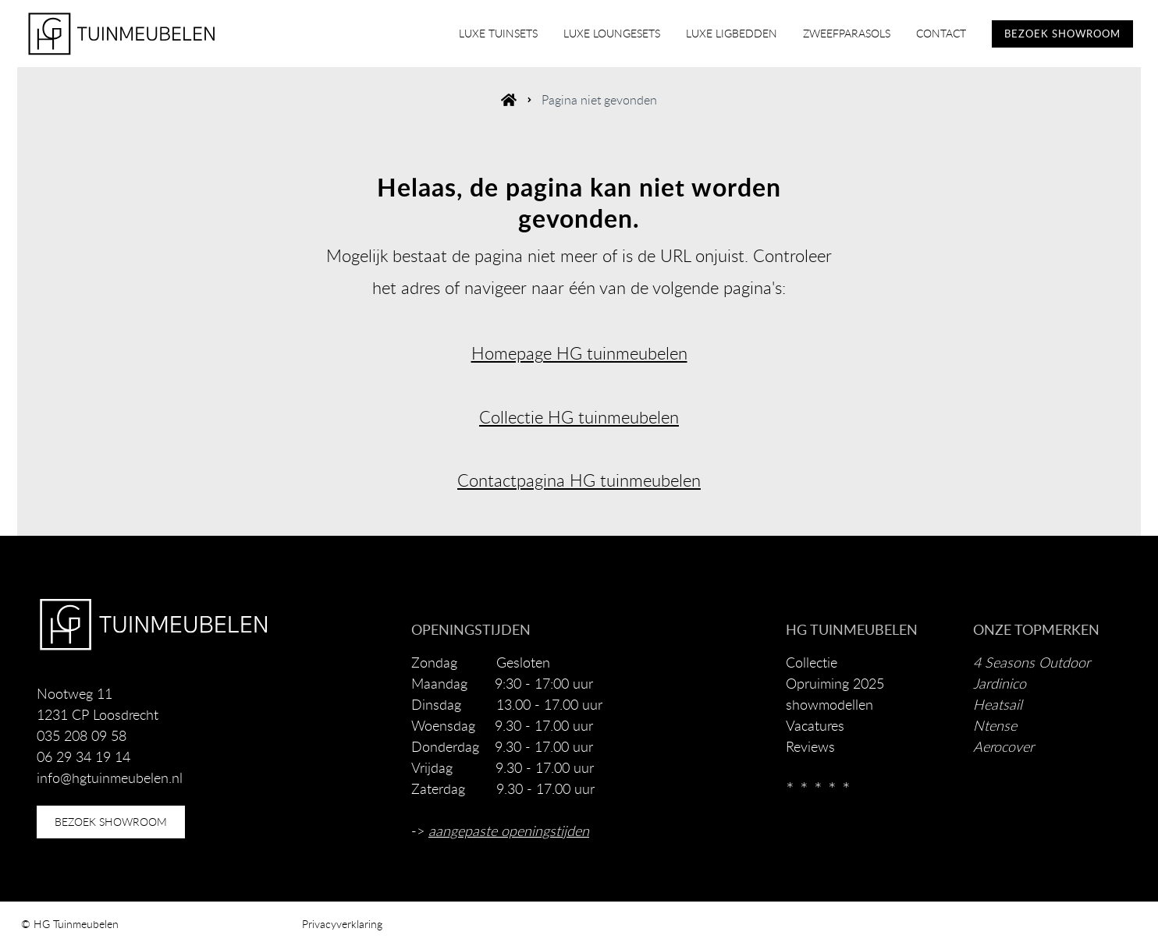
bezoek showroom (111, 821)
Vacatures (815, 725)
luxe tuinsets (498, 33)
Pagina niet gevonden (599, 99)
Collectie (811, 662)
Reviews (810, 746)
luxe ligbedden (731, 33)
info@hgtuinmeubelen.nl (110, 777)
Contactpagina (511, 480)
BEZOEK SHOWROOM (1062, 34)
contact (941, 33)
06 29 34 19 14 (83, 756)
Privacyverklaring (342, 923)
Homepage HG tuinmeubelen (579, 353)
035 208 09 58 (81, 735)
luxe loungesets (611, 33)
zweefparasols (846, 33)
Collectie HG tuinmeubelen (579, 417)
